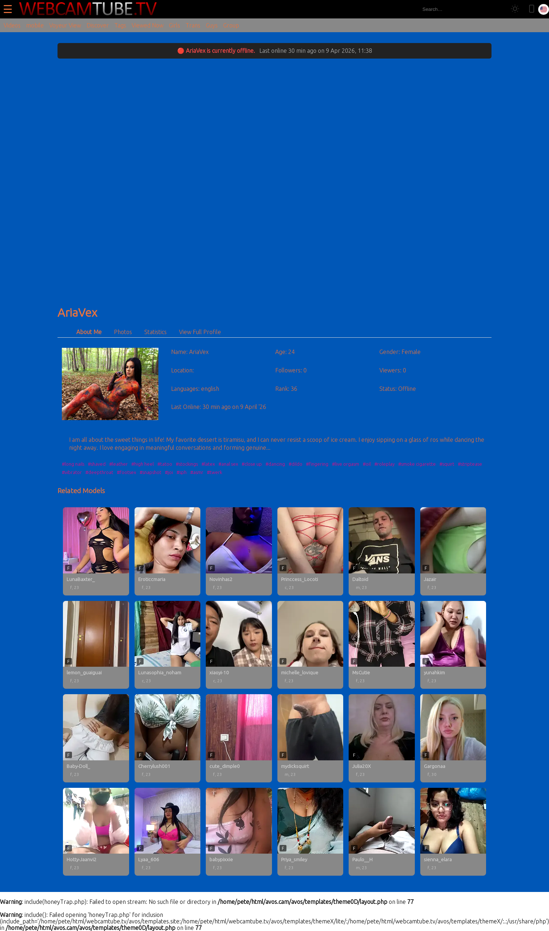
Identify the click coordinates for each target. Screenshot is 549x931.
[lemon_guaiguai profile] (96, 645)
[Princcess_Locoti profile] (310, 551)
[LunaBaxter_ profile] (96, 551)
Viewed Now (147, 25)
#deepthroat (99, 472)
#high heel (142, 463)
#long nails (73, 463)
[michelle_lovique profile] (310, 645)
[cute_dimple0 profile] (239, 738)
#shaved (97, 463)
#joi (169, 472)
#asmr (196, 472)
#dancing (275, 463)
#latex (208, 463)
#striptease (470, 463)
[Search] (498, 9)
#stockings (187, 463)
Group (231, 25)
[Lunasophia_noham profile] (168, 645)
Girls (174, 25)
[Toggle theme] (515, 9)
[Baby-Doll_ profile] (96, 738)
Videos (12, 25)
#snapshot (150, 472)
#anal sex (228, 463)
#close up (252, 463)
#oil (367, 463)
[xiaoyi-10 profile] (239, 645)
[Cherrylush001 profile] (168, 738)
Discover (97, 25)
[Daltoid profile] (382, 551)
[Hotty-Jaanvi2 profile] (96, 832)
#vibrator (72, 472)
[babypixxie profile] (239, 832)
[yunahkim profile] (453, 645)
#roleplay (384, 463)
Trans (193, 25)
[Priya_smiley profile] (310, 832)
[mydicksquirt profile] (310, 738)
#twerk (214, 472)
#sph (181, 472)
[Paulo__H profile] (382, 832)
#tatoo (164, 463)
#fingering (317, 463)
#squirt (446, 463)
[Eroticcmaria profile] (168, 551)
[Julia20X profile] (382, 738)
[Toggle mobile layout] (531, 9)
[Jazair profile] (453, 551)
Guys (212, 25)
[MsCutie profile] (382, 645)
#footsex (126, 472)
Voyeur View (65, 25)
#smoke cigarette (417, 463)
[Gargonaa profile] (453, 738)
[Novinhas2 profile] (239, 551)
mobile (35, 25)
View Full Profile (200, 332)
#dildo (295, 463)
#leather (118, 463)
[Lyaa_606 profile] (168, 832)
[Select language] (543, 9)
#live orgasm (345, 463)
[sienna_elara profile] (453, 832)
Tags (120, 25)
